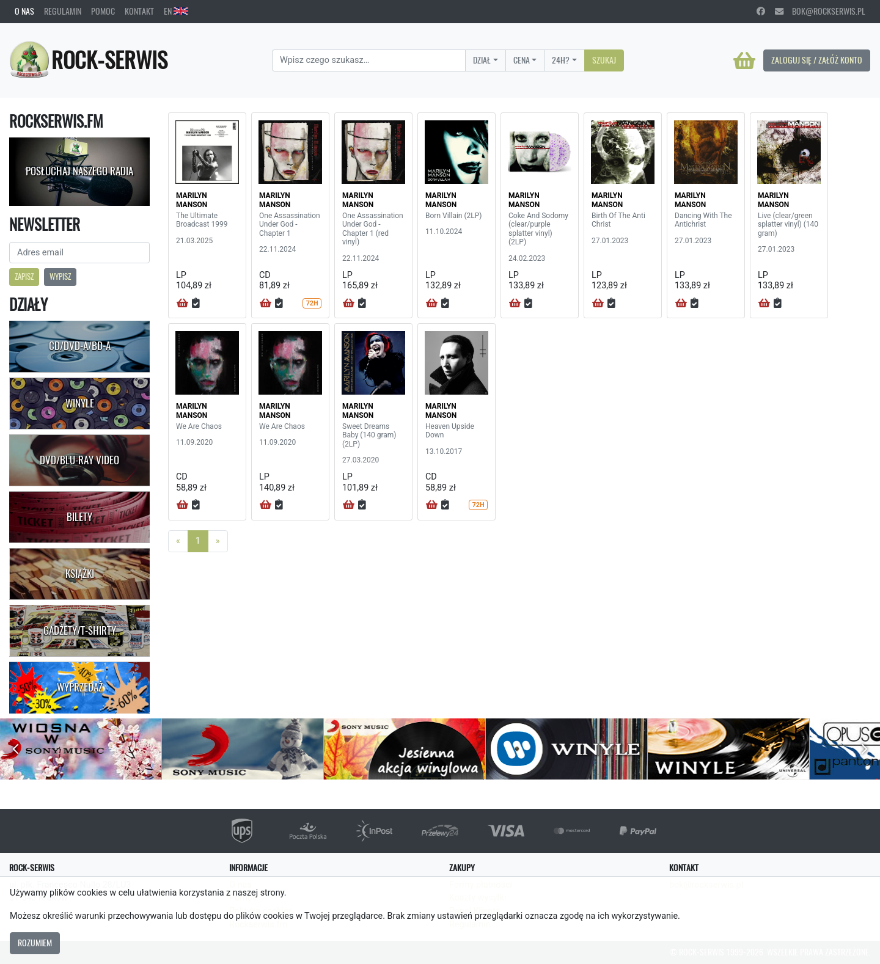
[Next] (218, 541)
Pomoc (103, 11)
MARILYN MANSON (191, 199)
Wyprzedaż (80, 687)
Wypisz (60, 276)
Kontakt (139, 11)
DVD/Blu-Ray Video (79, 460)
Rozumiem (35, 943)
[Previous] (178, 541)
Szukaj (604, 60)
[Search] (369, 60)
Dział (482, 60)
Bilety (79, 516)
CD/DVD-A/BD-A (80, 345)
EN (176, 11)
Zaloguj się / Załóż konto (816, 60)
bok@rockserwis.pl (820, 11)
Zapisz (24, 276)
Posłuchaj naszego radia (79, 171)
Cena (521, 60)
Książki (79, 573)
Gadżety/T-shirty (79, 630)
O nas (24, 11)
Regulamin (62, 11)
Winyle (79, 403)
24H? (561, 60)
